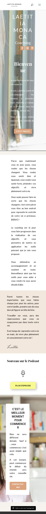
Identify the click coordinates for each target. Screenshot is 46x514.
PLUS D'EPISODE (23, 385)
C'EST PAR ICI (23, 131)
